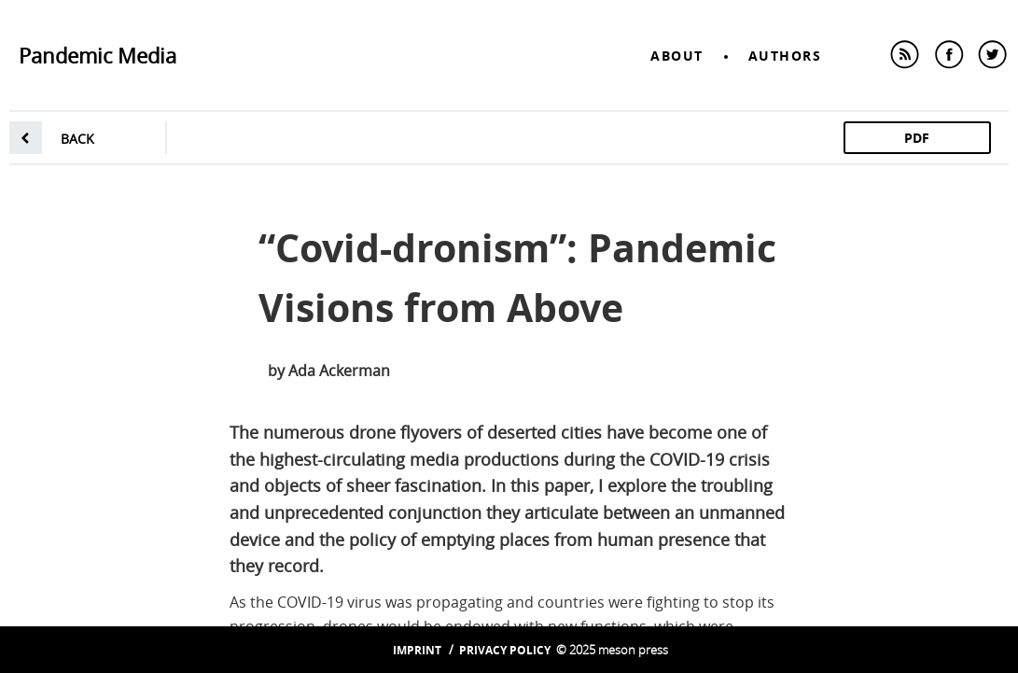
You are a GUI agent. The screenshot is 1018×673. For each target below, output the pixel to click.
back (77, 138)
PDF (916, 138)
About (677, 55)
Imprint (417, 650)
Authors (785, 55)
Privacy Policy (505, 650)
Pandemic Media (97, 55)
